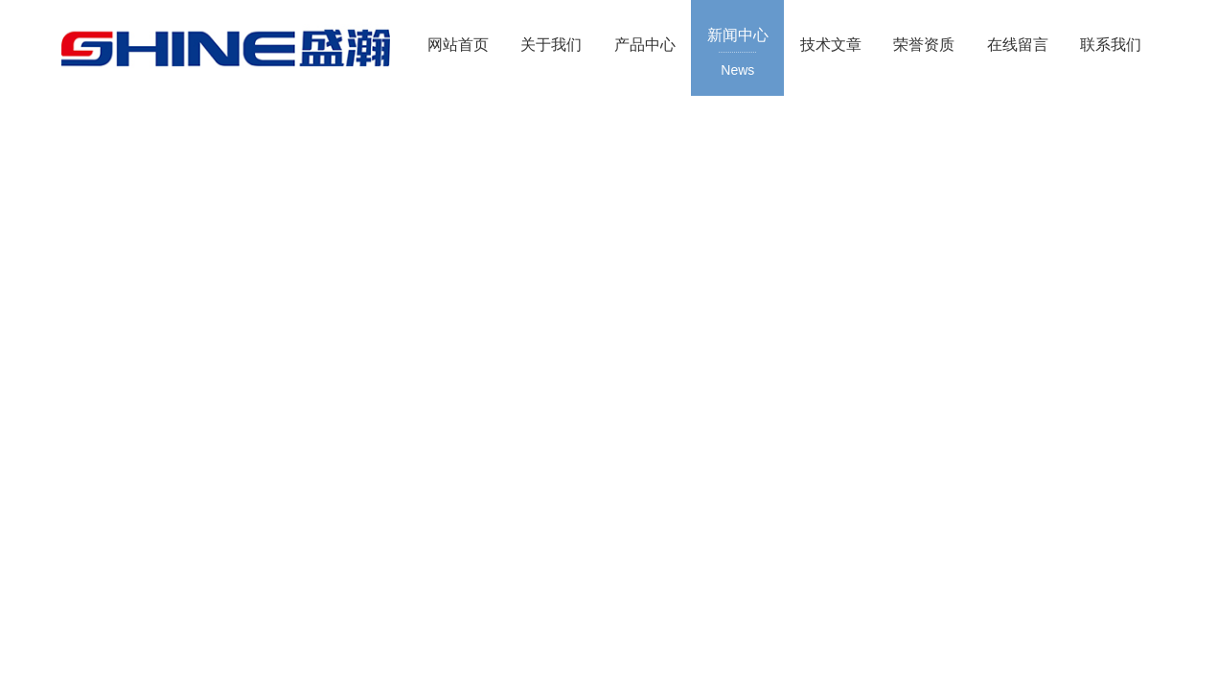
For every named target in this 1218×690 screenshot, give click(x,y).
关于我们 (551, 44)
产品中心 (645, 44)
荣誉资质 (923, 44)
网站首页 (458, 44)
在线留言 (1017, 44)
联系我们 (1110, 44)
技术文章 (831, 44)
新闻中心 (737, 53)
